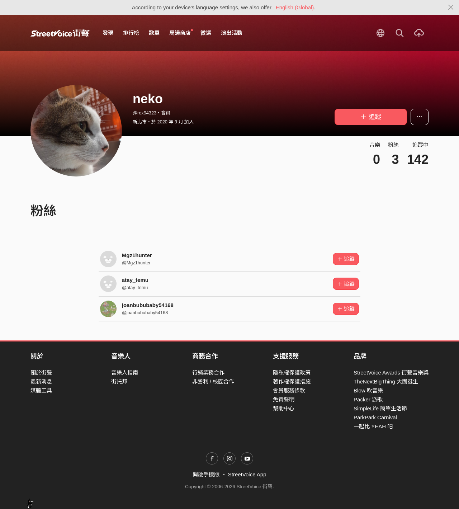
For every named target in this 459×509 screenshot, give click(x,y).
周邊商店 (181, 32)
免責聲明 (283, 399)
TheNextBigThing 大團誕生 (386, 381)
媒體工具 (41, 390)
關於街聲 (41, 372)
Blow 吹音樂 (368, 390)
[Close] (451, 7)
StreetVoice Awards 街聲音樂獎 (391, 372)
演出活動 (231, 33)
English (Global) (295, 7)
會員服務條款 (289, 390)
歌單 (154, 33)
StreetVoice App (247, 474)
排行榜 (131, 33)
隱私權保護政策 (292, 372)
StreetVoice (60, 33)
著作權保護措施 (292, 381)
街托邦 (119, 381)
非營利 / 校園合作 (213, 381)
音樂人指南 (124, 372)
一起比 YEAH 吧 (373, 426)
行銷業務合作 (208, 372)
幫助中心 (283, 408)
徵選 (205, 33)
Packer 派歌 (368, 399)
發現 (108, 33)
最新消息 (41, 381)
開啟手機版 (206, 474)
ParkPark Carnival (375, 417)
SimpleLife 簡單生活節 (380, 408)
